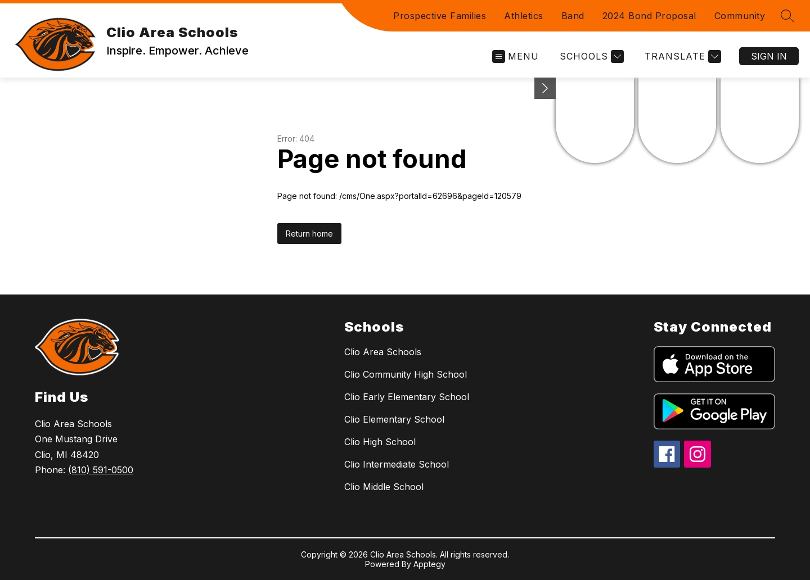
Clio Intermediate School (396, 464)
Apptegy (429, 564)
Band (572, 15)
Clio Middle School (384, 486)
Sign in (769, 56)
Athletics (523, 15)
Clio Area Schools (382, 351)
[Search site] (787, 15)
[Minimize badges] (545, 88)
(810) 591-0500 (100, 469)
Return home (309, 233)
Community (740, 15)
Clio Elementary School (394, 419)
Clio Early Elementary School (406, 396)
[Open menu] (515, 56)
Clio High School (380, 441)
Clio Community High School (405, 374)
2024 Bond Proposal (649, 15)
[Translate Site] (681, 56)
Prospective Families (439, 15)
